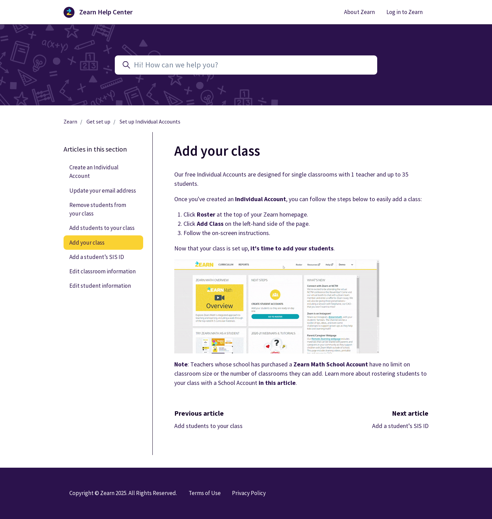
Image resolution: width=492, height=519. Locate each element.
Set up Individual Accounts (150, 121)
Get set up (98, 121)
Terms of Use (205, 493)
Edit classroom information (102, 271)
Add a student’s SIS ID (400, 426)
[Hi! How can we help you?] (246, 65)
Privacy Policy (249, 493)
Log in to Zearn (404, 12)
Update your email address (102, 190)
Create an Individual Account (94, 172)
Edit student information (100, 285)
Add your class (87, 242)
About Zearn (359, 12)
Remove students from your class (97, 209)
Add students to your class (208, 426)
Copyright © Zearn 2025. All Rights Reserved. (123, 493)
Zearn (70, 121)
